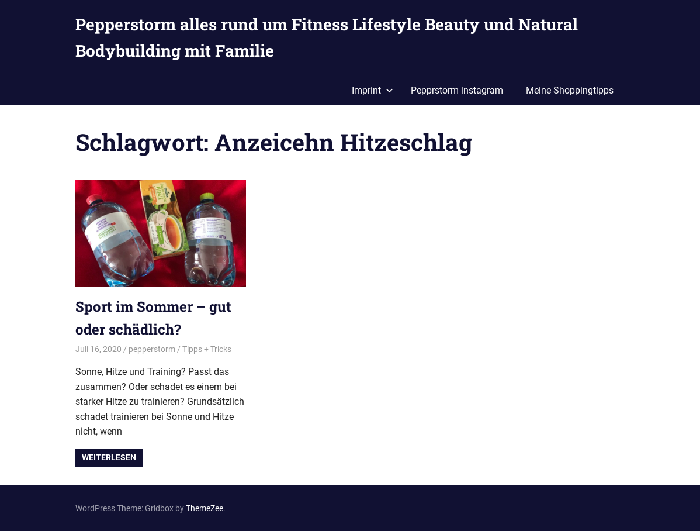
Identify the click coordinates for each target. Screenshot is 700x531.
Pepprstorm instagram (457, 90)
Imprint (372, 90)
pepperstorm (152, 349)
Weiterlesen (109, 457)
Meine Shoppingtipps (570, 90)
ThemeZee (204, 508)
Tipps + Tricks (206, 349)
